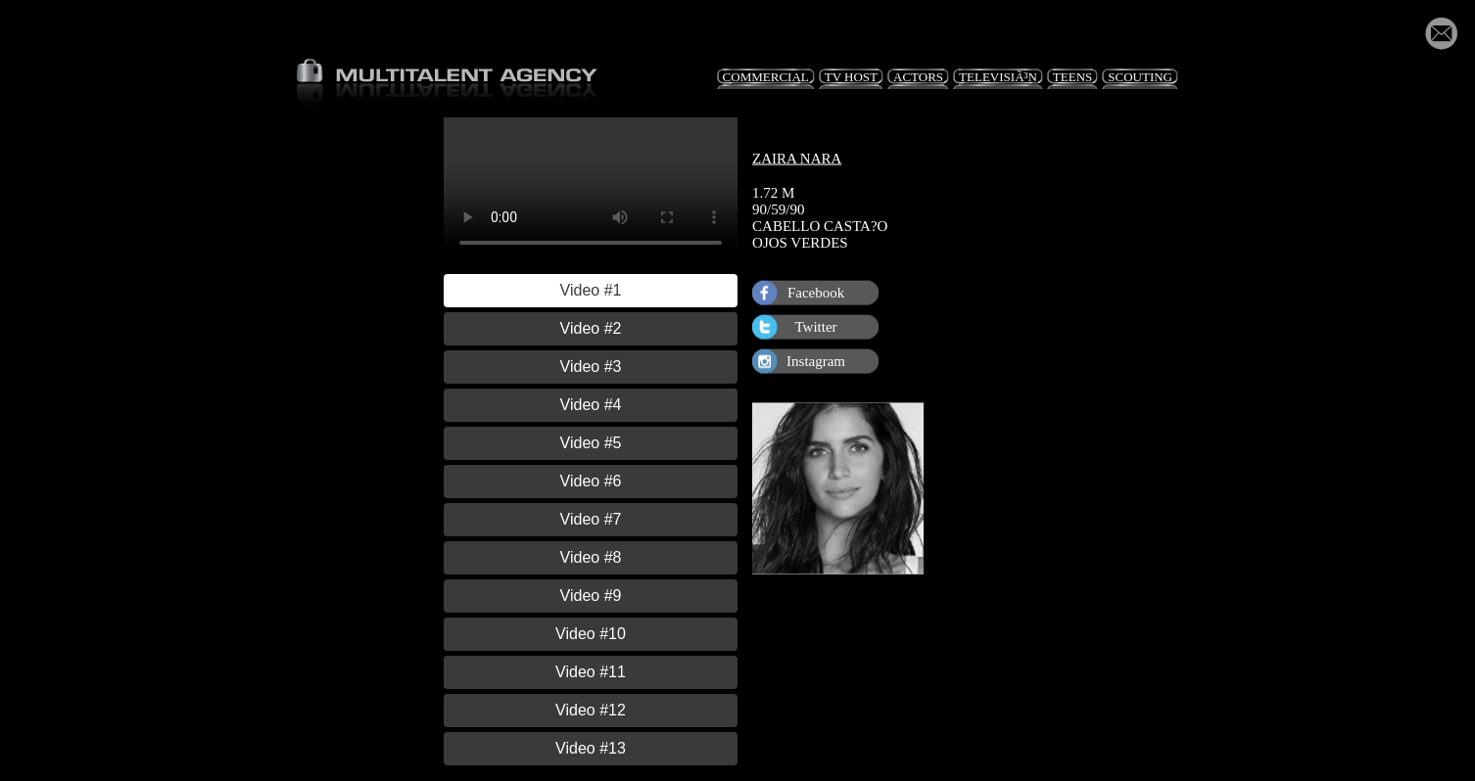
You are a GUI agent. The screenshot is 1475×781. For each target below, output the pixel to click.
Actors (918, 76)
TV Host (851, 76)
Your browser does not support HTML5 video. (591, 190)
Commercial (766, 76)
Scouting (1140, 76)
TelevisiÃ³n (998, 76)
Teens (1072, 76)
